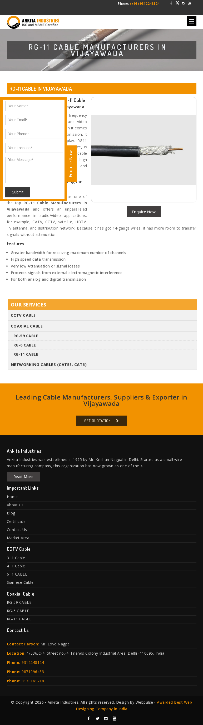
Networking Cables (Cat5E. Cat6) (49, 366)
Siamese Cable (20, 582)
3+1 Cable (16, 557)
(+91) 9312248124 (145, 3)
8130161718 (33, 680)
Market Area (18, 537)
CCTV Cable (23, 317)
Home (12, 496)
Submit (17, 192)
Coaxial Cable (27, 328)
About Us (15, 504)
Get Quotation (97, 423)
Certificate (16, 521)
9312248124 (33, 662)
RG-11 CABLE (25, 356)
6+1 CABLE (17, 574)
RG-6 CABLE (24, 347)
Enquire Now (144, 211)
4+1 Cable (16, 565)
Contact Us (17, 529)
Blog (11, 512)
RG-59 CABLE (25, 338)
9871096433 (33, 671)
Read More (23, 476)
